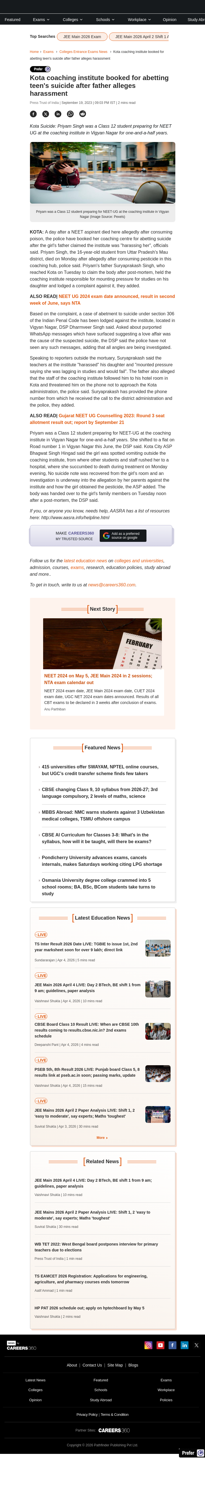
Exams (41, 19)
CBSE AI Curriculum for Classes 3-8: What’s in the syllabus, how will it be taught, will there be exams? (97, 838)
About (72, 1365)
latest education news (85, 560)
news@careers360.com (111, 584)
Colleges (73, 19)
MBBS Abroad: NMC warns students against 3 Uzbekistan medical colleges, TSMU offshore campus (103, 815)
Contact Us (92, 1365)
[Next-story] (102, 648)
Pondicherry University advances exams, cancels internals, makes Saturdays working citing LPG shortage (102, 861)
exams (77, 567)
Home (34, 52)
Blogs (133, 1365)
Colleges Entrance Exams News (83, 52)
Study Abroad (101, 1400)
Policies (166, 1400)
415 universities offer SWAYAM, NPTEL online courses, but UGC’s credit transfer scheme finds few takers (100, 770)
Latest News (35, 1380)
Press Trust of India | (46, 103)
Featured (12, 19)
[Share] (33, 113)
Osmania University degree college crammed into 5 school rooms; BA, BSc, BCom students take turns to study (98, 887)
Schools (105, 19)
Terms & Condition (114, 1414)
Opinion (169, 19)
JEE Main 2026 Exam (82, 36)
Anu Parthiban (55, 709)
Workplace (140, 19)
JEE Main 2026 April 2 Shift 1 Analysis (148, 36)
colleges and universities (139, 560)
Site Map (115, 1365)
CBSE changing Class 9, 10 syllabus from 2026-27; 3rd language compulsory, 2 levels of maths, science (100, 793)
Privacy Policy (86, 1414)
